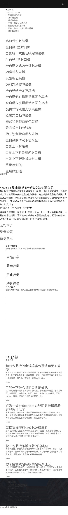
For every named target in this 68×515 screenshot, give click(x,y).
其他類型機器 (14, 31)
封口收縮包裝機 (14, 15)
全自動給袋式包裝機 (16, 26)
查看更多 (4, 174)
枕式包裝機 (13, 20)
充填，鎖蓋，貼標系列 (17, 23)
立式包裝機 (13, 18)
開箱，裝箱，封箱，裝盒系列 (20, 28)
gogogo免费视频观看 (8, 507)
